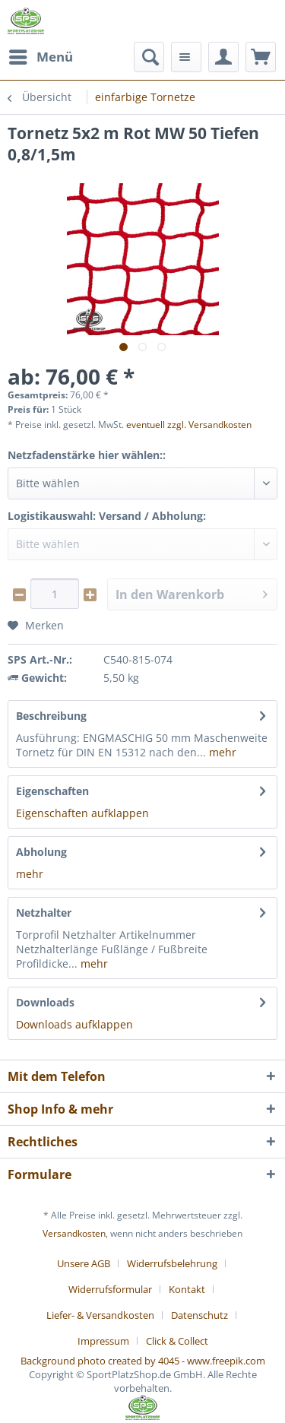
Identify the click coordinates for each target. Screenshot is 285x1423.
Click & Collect (177, 1341)
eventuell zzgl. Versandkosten (189, 424)
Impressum (103, 1341)
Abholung (41, 852)
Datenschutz (199, 1315)
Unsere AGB (83, 1263)
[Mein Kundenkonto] (223, 57)
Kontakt (187, 1289)
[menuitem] (40, 57)
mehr (221, 752)
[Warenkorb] (260, 57)
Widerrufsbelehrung (172, 1263)
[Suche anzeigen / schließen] (149, 57)
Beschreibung (51, 715)
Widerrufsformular (110, 1289)
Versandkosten (74, 1233)
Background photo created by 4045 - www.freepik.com (143, 1361)
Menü (41, 55)
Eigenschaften (52, 791)
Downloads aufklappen (74, 1024)
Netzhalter (43, 912)
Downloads (45, 1002)
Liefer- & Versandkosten (100, 1315)
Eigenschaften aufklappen (82, 813)
